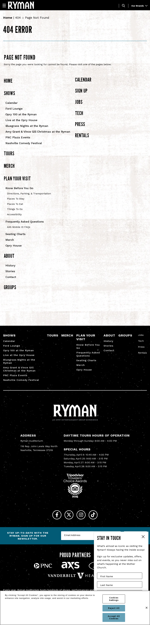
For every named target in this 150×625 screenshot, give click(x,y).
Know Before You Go (19, 188)
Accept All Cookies (114, 617)
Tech (79, 113)
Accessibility (14, 214)
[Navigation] (5, 5)
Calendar (11, 102)
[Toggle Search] (123, 5)
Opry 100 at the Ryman (21, 114)
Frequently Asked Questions (24, 221)
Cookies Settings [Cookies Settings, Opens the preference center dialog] (114, 599)
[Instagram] (82, 516)
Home (7, 17)
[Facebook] (53, 516)
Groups (10, 287)
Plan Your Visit (17, 178)
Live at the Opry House (21, 120)
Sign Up (81, 90)
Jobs (79, 102)
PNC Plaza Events (17, 137)
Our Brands (139, 6)
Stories (10, 271)
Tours (9, 153)
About (9, 256)
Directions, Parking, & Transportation (29, 193)
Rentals (82, 135)
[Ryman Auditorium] (21, 5)
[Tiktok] (97, 516)
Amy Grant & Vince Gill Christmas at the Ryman (37, 131)
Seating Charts (15, 234)
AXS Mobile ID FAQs (18, 227)
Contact (10, 277)
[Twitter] (68, 516)
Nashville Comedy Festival (23, 143)
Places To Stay (15, 198)
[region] (75, 608)
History (10, 265)
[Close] (146, 607)
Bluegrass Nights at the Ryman (26, 125)
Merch (9, 166)
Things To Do (15, 209)
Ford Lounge (14, 108)
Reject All (113, 608)
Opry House (13, 245)
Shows (9, 93)
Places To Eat (15, 203)
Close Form (143, 537)
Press (80, 124)
